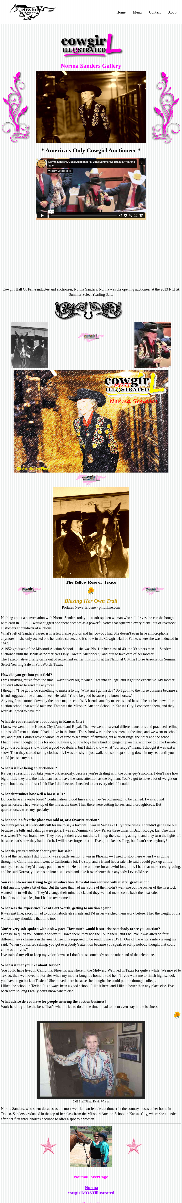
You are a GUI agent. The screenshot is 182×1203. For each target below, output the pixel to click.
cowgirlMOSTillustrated (91, 1192)
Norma (91, 1187)
